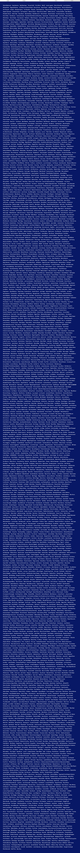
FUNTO (42, 225)
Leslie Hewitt (13, 417)
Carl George (55, 163)
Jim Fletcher (26, 63)
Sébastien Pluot (28, 53)
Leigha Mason (55, 51)
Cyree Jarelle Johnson (40, 492)
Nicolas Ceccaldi (33, 546)
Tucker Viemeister (24, 204)
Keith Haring (61, 368)
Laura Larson (28, 98)
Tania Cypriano (72, 417)
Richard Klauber (21, 200)
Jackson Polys (6, 542)
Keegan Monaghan (50, 187)
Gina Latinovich (45, 227)
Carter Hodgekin (7, 337)
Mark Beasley (25, 121)
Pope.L (57, 214)
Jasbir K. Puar (16, 129)
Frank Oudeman (59, 256)
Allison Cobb (47, 148)
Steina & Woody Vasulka (41, 480)
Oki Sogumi (20, 179)
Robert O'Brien (22, 488)
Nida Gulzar (65, 17)
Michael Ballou (31, 567)
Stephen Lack (44, 109)
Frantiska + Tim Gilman (44, 531)
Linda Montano (54, 90)
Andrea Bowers (29, 343)
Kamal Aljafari (39, 540)
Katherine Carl (24, 115)
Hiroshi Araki (35, 395)
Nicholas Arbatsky (35, 318)
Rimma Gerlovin (13, 98)
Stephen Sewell (6, 297)
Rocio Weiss (24, 467)
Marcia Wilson (54, 525)
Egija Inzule (72, 285)
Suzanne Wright (36, 322)
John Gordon (38, 42)
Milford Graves (22, 306)
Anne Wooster (65, 24)
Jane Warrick (13, 471)
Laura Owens (6, 44)
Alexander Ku (62, 509)
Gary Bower (21, 13)
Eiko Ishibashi (31, 123)
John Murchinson (34, 169)
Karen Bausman (21, 283)
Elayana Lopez (41, 252)
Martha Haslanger (55, 461)
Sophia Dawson (46, 283)
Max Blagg (58, 507)
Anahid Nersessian (64, 380)
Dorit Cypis (47, 179)
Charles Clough (6, 115)
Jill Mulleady (70, 100)
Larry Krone (13, 355)
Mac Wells (46, 451)
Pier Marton (51, 123)
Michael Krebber (16, 260)
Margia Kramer (63, 131)
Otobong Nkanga (72, 71)
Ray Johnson (6, 486)
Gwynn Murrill (15, 507)
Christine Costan (14, 117)
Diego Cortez (67, 391)
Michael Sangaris (68, 318)
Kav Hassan (34, 422)
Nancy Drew (58, 324)
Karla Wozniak (57, 134)
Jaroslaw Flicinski (58, 165)
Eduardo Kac (13, 405)
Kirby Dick (5, 146)
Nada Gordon (19, 357)
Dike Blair (14, 502)
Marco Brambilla (6, 326)
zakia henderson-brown (43, 544)
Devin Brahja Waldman (51, 318)
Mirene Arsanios (54, 100)
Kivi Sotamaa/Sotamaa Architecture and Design (13, 264)
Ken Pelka (36, 430)
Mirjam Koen (21, 349)
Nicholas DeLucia (34, 146)
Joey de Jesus (72, 24)
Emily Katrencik (14, 142)
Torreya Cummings (44, 351)
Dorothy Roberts (29, 397)
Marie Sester (22, 322)
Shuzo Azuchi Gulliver (15, 254)
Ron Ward (22, 569)
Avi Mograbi (63, 536)
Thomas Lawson (14, 322)
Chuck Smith (70, 274)
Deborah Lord (13, 231)
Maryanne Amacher (28, 330)
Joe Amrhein (50, 457)
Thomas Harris (21, 455)
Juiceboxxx (42, 221)
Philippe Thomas (6, 399)
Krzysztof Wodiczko (7, 556)
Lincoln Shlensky (14, 364)
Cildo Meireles (71, 432)
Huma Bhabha (63, 461)
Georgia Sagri (15, 517)
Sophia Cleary (69, 349)
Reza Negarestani (7, 565)
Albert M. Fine (53, 502)
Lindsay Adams (54, 527)
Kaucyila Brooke (51, 378)
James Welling (63, 173)
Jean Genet (60, 61)
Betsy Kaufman (58, 243)
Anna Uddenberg (10, 266)
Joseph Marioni (69, 409)
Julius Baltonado (72, 32)
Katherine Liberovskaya (8, 330)
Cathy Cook (70, 140)
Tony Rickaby (31, 129)
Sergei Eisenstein (49, 444)
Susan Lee (25, 295)
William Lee (30, 73)
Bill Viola (27, 163)
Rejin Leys (20, 28)
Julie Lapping (19, 310)
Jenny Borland (21, 250)
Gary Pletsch (21, 51)
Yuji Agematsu (14, 393)
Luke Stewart (13, 123)
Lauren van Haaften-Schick (9, 96)
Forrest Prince (71, 308)
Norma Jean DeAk (52, 150)
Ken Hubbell (69, 442)
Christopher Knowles (19, 301)
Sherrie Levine (35, 221)
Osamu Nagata (34, 310)
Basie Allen (50, 426)
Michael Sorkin (39, 567)
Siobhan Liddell (15, 204)
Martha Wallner (64, 486)
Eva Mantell (48, 436)
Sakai (15, 492)
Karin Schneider (57, 538)
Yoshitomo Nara (64, 511)
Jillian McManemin (30, 279)
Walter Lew (42, 343)
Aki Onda (43, 359)
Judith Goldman (62, 552)
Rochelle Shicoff (19, 536)
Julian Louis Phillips (60, 227)
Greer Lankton (6, 136)
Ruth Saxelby (63, 214)
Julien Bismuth (28, 542)
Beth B (43, 5)
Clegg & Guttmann (54, 306)
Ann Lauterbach (15, 214)
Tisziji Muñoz (6, 63)
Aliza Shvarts (22, 393)
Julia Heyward (22, 59)
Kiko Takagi (35, 424)
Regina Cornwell (46, 262)
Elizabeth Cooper (38, 264)
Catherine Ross (41, 347)
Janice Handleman (7, 567)
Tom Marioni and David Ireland (26, 7)
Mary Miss (43, 204)
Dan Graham (41, 451)
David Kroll (23, 88)
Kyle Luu (31, 82)
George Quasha (72, 22)
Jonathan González (14, 177)
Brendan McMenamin (55, 175)
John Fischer (6, 227)
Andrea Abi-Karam (15, 158)
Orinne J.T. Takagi (7, 196)
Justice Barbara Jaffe (56, 115)
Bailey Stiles (42, 63)
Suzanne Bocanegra (25, 362)
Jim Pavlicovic (36, 53)
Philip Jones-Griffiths (35, 359)
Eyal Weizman (66, 221)
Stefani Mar (19, 287)
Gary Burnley (34, 78)
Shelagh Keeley (23, 131)
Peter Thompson (65, 507)
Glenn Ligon (58, 24)
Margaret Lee (28, 457)
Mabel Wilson (55, 515)
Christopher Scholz (36, 235)
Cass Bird (61, 136)
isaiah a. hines (46, 100)
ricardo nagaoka (49, 5)
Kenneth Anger (25, 206)
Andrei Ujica (19, 411)
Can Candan (11, 332)
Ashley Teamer (52, 507)
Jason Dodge (53, 455)
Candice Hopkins (38, 556)
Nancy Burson (13, 546)
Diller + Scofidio (62, 202)
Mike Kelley (32, 484)
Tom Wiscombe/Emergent (9, 380)
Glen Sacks (37, 204)
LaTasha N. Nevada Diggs (49, 540)
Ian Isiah (60, 500)
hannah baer (12, 376)
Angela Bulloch (13, 51)
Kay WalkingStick (32, 192)
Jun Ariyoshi (42, 393)
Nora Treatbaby (56, 560)
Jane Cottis (13, 144)
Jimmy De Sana (39, 391)
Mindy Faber (6, 105)
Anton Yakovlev (16, 30)
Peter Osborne (61, 502)
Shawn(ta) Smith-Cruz (8, 451)
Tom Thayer (51, 301)
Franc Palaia (20, 223)
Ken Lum (74, 152)
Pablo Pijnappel (71, 428)
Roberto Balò (58, 171)
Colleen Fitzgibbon (35, 554)
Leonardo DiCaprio (50, 393)
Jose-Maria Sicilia (31, 262)
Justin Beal (31, 295)
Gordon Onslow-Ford (8, 467)
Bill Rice (21, 268)
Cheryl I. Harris (59, 513)
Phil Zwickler (6, 148)
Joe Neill (12, 453)
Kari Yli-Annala (55, 129)
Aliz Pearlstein (35, 92)
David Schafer (34, 90)
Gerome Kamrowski (15, 115)
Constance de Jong (60, 13)
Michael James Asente (69, 357)
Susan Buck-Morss (50, 229)
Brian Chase (52, 42)
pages (8, 0)
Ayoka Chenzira (58, 550)
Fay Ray (56, 409)
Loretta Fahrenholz (54, 75)
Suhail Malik (34, 332)
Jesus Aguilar (45, 287)
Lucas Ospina (14, 496)
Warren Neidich (21, 44)
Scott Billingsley (49, 395)
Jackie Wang (6, 268)
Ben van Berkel (65, 171)
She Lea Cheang (6, 393)
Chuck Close (53, 94)
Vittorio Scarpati (29, 565)
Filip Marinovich (36, 13)
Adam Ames (45, 463)
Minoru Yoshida (28, 202)
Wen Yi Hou (5, 94)
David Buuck (64, 142)
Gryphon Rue (36, 351)
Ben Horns (72, 494)
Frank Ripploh (64, 434)
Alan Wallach (43, 548)
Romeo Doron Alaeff (50, 417)
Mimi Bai (5, 310)
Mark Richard (65, 556)
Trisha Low (29, 388)
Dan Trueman (63, 185)
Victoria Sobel (40, 192)
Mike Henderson (6, 521)
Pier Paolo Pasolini (30, 378)
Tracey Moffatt (67, 136)
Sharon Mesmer (23, 507)
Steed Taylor (6, 219)
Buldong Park (6, 386)
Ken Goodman (68, 208)
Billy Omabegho (43, 26)
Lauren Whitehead (33, 208)
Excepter (64, 187)
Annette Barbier (20, 442)
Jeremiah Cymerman (40, 279)
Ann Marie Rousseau (7, 131)
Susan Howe (40, 312)
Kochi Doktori (72, 343)
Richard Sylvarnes (58, 347)
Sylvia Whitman (27, 413)
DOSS (27, 482)
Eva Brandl (50, 152)
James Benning (26, 28)
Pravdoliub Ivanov (47, 129)
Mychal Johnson (63, 465)
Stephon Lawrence (65, 430)
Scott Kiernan (29, 67)
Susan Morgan (60, 279)
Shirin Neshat (40, 517)
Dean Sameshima (56, 258)
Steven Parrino (68, 482)
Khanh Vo (68, 517)
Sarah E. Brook (35, 291)
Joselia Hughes (6, 432)
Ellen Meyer (68, 73)
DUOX (63, 538)
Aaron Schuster (55, 372)
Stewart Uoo (48, 558)
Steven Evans (37, 194)
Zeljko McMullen (44, 507)
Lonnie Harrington (34, 444)
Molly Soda (35, 490)
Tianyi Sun (71, 498)
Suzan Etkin (47, 90)
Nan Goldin (22, 270)
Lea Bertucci (6, 515)
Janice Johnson (37, 210)
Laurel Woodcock (51, 71)
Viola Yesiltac (21, 505)
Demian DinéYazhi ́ (42, 446)
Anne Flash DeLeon (28, 34)
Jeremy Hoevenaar (28, 299)
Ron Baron (27, 196)
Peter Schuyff (42, 171)
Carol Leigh (27, 171)
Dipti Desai (19, 326)
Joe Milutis (62, 490)
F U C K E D (5, 274)
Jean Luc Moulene (51, 476)
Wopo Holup (6, 165)
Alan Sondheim (42, 241)
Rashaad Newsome (68, 531)
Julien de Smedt (46, 30)
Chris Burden (41, 254)
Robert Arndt (42, 144)
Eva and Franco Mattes (35, 482)
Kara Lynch (40, 488)
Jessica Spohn (35, 521)
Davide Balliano (65, 272)
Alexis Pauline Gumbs (49, 459)
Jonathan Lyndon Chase (46, 384)
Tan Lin (63, 320)
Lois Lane (25, 571)
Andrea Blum (14, 428)
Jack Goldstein (12, 167)
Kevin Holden (29, 200)
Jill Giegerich (69, 277)
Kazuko (49, 548)
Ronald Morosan (41, 272)
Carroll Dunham (60, 42)
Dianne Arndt (35, 285)
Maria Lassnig (6, 231)
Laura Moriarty (21, 347)
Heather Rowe (6, 453)
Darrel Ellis (19, 519)
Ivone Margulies (30, 306)
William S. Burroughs (48, 505)
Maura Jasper (71, 403)
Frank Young (68, 192)
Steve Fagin (63, 440)
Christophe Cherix (63, 283)
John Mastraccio (54, 30)
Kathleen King (35, 542)
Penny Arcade (47, 49)
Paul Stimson (13, 15)
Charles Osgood (56, 330)
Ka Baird (12, 9)
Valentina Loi (12, 538)
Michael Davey (15, 337)
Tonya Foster (57, 53)
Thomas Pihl (16, 270)
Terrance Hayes (69, 13)
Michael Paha (14, 320)
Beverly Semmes (22, 233)
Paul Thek (46, 362)
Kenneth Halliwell (38, 283)
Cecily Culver (28, 476)
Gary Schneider (69, 469)
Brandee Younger (13, 245)
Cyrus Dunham (63, 86)
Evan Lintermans (62, 341)
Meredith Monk (11, 523)
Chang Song (38, 131)
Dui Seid (25, 165)
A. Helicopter (6, 471)
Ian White (68, 415)
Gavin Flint (28, 353)
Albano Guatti (62, 442)
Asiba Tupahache (7, 214)
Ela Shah (65, 432)
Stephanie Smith (30, 328)
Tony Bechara (73, 567)
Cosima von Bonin (25, 359)
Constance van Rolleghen (8, 75)
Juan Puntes (24, 192)
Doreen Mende (50, 53)
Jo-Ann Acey (22, 527)
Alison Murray (25, 82)
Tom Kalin (5, 397)
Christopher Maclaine (45, 316)
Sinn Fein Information (21, 446)
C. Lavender (14, 169)
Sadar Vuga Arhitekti (23, 225)
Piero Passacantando (64, 125)
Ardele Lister (25, 134)
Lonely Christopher (55, 264)
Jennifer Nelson (19, 560)
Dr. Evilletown (14, 187)
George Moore (54, 250)
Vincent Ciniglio (49, 409)
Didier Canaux (61, 254)
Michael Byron (6, 413)
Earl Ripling (58, 17)
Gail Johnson (6, 417)
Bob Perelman (45, 38)
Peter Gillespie (39, 438)
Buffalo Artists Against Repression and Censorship (21, 229)
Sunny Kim (17, 368)
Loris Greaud (70, 111)
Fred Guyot (42, 318)
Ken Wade (58, 88)
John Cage (38, 46)
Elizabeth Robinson (21, 26)
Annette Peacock (65, 241)
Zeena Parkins (11, 285)
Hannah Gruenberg (22, 73)
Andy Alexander (62, 163)
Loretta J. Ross (48, 69)
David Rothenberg (14, 268)
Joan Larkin (40, 49)
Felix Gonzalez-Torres (54, 105)
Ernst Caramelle (45, 415)
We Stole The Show (41, 167)
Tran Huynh (70, 301)
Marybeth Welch (63, 384)
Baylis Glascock (54, 262)
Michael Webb (64, 403)
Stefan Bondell (25, 473)
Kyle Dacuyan (21, 476)
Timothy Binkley (69, 121)
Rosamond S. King (42, 256)
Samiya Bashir (6, 370)
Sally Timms (73, 337)
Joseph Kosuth (54, 295)
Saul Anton (35, 513)
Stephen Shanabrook (70, 57)
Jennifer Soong (57, 426)
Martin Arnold (56, 337)
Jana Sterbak (41, 69)
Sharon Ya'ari (31, 181)
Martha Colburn (36, 84)
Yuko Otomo (67, 181)
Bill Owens (69, 131)
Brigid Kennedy (6, 496)
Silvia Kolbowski (26, 380)
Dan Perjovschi (22, 521)
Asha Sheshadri (45, 407)
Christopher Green (7, 306)
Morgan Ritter (67, 279)
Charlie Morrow (23, 140)
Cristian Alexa (6, 34)
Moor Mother (53, 192)
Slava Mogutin (50, 194)
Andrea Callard (18, 75)
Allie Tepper (46, 105)
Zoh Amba (14, 426)
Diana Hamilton (48, 20)
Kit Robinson (70, 202)
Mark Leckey (60, 355)
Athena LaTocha (56, 434)
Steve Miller (19, 144)
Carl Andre (26, 65)
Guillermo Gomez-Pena (8, 71)
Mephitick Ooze (12, 281)
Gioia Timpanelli (50, 519)
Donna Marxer (63, 44)
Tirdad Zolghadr (64, 102)
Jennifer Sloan (13, 401)
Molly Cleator (72, 316)
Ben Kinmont (52, 92)
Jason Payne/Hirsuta (7, 107)
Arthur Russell (65, 138)
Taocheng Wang (21, 531)
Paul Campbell (71, 529)
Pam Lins (24, 430)
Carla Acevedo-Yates (36, 415)
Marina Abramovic (46, 349)
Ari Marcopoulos (66, 554)
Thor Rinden (35, 200)
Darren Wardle (49, 32)
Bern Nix (47, 324)
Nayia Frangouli (6, 119)
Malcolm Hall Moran (7, 241)
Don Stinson (52, 281)
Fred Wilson (37, 548)
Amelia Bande (51, 260)
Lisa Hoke (37, 216)
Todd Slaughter (44, 260)
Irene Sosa (65, 260)
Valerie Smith (6, 279)
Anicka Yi (71, 212)
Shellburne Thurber (41, 339)
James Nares (15, 343)
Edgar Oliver (37, 314)
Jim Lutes (56, 571)
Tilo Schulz (13, 308)
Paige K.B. (34, 256)
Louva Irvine (15, 312)
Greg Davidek (29, 107)
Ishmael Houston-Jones (62, 488)
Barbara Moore (62, 262)
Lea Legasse (36, 138)
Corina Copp (52, 36)
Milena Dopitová (14, 59)
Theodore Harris (63, 310)
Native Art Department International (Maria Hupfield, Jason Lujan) (53, 388)
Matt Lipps (73, 521)
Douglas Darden (49, 347)
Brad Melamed (18, 473)
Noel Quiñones (20, 351)
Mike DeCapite (6, 353)
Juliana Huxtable (64, 210)
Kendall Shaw (14, 163)
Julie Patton (68, 144)
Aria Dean (68, 536)
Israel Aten (42, 229)
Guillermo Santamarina (31, 297)
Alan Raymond (30, 432)
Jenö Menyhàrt (56, 44)
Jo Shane (67, 542)
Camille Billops (50, 196)
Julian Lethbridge (71, 185)
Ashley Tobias (65, 378)
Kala (33, 177)
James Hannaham (45, 366)
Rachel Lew (18, 160)
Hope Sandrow (15, 5)
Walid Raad (55, 69)
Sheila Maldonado (7, 5)
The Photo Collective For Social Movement (51, 494)
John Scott (27, 301)
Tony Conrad (12, 165)
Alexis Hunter (22, 343)
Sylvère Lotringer (21, 513)
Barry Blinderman (48, 44)
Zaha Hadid (65, 498)
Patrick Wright (70, 341)
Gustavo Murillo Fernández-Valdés (33, 552)
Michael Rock (6, 7)
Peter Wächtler (68, 11)
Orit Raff (5, 372)
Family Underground (23, 480)
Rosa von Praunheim (25, 61)
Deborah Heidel (6, 349)
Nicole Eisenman (67, 9)
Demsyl (48, 461)
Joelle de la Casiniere (47, 57)
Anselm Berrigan (7, 428)
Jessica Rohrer (39, 121)
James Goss (64, 20)
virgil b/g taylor (58, 123)
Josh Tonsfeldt (43, 529)
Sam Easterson (6, 293)
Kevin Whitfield (6, 102)
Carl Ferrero (55, 136)
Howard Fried (10, 436)
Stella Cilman (45, 46)
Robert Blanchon (34, 171)
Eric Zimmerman (47, 245)
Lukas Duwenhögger (64, 285)
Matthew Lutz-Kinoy (7, 252)
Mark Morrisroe (48, 546)
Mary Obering (6, 208)
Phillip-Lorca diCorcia (31, 339)
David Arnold (24, 30)
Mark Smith (30, 165)
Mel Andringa (40, 65)
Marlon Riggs (36, 478)
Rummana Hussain (67, 287)
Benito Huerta (14, 432)
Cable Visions (68, 571)
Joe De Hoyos (59, 498)
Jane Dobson (57, 496)
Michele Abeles (69, 523)
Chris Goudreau (13, 179)
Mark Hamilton (57, 370)
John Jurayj (20, 167)
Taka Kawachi (19, 523)
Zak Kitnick (49, 500)
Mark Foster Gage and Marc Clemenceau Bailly (58, 480)
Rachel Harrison (29, 370)
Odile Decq (25, 181)
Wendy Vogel (44, 119)
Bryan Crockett (28, 424)
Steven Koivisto (6, 351)
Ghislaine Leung (30, 119)
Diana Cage (37, 239)
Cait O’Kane (28, 337)
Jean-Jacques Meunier (68, 413)
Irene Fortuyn (46, 368)
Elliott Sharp (14, 198)
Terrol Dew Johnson (69, 223)
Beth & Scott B (37, 281)
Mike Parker (5, 98)
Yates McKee (50, 86)
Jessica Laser (53, 34)
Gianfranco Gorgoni (53, 552)
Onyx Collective (6, 49)
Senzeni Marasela (15, 297)
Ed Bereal (17, 24)
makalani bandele (13, 347)
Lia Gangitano (56, 237)
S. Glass (52, 82)
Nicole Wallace (14, 478)
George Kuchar (29, 227)
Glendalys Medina (46, 223)
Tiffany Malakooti (60, 335)
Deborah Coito (30, 154)
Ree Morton (21, 169)
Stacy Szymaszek (32, 523)
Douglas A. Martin (60, 540)
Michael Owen (20, 90)
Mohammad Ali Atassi (31, 187)
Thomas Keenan (40, 324)
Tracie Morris (68, 548)
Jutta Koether (13, 200)
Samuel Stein (70, 206)
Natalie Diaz (61, 525)
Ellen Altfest (61, 49)
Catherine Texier (68, 368)
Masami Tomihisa (38, 57)
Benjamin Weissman (71, 163)
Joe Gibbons (57, 403)
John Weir (41, 179)
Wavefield (58, 320)
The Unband (5, 301)
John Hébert (72, 380)
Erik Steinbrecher (51, 513)
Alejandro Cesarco (17, 134)
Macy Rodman (6, 51)
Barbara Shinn (16, 440)
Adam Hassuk (70, 158)
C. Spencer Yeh (67, 61)
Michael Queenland (7, 216)
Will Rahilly (33, 374)
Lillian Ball (49, 341)
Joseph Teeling (20, 92)
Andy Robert (61, 376)
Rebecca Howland (61, 424)
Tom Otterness (34, 96)
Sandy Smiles (50, 467)
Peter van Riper (6, 409)
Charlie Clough (14, 415)
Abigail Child (35, 144)
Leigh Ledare (62, 523)
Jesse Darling (42, 169)
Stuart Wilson (67, 200)
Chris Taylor (64, 71)
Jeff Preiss (13, 469)
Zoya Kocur (42, 146)
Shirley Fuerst (32, 391)
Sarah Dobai (66, 473)
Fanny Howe (14, 498)
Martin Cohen (67, 513)
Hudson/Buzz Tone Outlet (9, 235)
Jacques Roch (41, 183)
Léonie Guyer (44, 328)
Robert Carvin (13, 461)
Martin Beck (53, 451)
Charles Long (68, 270)
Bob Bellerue (14, 109)
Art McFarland (22, 119)
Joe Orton (30, 399)
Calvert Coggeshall (14, 444)
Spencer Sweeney (26, 71)
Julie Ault (44, 73)
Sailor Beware (40, 434)
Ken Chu (45, 301)
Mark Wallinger (6, 519)
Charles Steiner (65, 231)
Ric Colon (73, 107)
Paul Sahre (13, 326)
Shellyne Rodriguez (28, 223)
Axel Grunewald (48, 225)
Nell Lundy (62, 204)
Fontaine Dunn (14, 293)
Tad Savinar (36, 303)
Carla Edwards (39, 502)
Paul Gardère (56, 343)
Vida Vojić (22, 214)
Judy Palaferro (61, 314)
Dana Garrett (29, 150)
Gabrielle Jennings (7, 459)
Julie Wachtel (24, 129)
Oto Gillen (37, 316)
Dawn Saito (40, 206)
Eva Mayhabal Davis (60, 92)
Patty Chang (20, 291)
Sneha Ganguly (26, 357)
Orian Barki (5, 505)
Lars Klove (61, 453)
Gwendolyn (40, 78)
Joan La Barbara (65, 397)
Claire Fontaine (66, 165)
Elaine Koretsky (50, 59)
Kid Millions (13, 442)
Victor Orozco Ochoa (25, 258)
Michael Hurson (28, 428)
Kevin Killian (6, 15)
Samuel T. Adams (27, 144)
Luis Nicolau (55, 382)
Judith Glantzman (61, 266)
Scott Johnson (14, 527)
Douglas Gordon (14, 73)
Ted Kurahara (66, 196)
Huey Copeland (34, 173)
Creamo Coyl (47, 517)
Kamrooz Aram (39, 274)
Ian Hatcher (68, 129)
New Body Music (49, 469)
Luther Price (21, 428)
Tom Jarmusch (46, 82)
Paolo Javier (21, 156)
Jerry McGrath (54, 517)
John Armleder (57, 353)
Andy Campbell (43, 152)
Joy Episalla (68, 320)
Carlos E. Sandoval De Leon (48, 181)
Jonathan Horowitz (64, 558)
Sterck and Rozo (13, 42)
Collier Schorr (49, 113)
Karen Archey (6, 121)
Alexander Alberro (49, 102)
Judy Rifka (70, 467)
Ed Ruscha (55, 57)
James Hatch (21, 245)
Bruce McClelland (51, 320)
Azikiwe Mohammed (52, 328)
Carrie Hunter (21, 53)
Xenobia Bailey (21, 370)
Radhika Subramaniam (48, 511)
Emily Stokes (61, 482)
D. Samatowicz (69, 471)
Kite (73, 42)
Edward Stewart (32, 272)
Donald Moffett (51, 357)
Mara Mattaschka (63, 32)
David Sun (54, 548)
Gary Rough (13, 534)
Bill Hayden (72, 272)
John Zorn (28, 521)
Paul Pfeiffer (61, 179)
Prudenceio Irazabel (53, 15)
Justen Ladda (62, 69)
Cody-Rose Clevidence (68, 119)
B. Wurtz (42, 521)
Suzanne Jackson (58, 312)
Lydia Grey (72, 500)
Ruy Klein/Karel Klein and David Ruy (33, 15)
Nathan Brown (51, 40)
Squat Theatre (44, 7)
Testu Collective (41, 558)
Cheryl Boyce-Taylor (45, 293)
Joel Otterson (29, 117)
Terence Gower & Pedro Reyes (66, 339)
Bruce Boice (43, 202)
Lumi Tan (49, 258)
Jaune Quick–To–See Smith (50, 78)
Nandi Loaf (44, 189)
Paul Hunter (68, 436)
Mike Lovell (34, 515)
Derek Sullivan (70, 461)
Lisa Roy (66, 328)
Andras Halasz (6, 142)
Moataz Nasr (24, 438)
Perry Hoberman (14, 152)
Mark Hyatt (43, 378)
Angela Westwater (71, 515)
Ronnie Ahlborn (32, 571)
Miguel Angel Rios (36, 335)
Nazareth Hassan (56, 156)
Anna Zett (19, 529)
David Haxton (59, 229)
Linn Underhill (51, 413)
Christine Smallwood (54, 125)
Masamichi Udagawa (66, 252)
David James (43, 194)
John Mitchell (56, 131)
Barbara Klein (45, 160)
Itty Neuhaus (13, 409)
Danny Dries (11, 20)
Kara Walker (21, 40)
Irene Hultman (27, 179)
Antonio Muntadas (7, 502)
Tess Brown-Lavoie (44, 92)
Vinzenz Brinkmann (53, 268)
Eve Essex (60, 250)
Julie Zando (58, 71)
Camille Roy (63, 291)
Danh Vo (25, 523)
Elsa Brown (20, 496)
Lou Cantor (5, 347)
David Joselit (23, 285)
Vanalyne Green (12, 550)
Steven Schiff (32, 121)
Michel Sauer (6, 17)
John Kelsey (56, 440)
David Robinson (19, 376)
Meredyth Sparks (19, 9)
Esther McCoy (12, 563)
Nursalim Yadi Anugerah (36, 94)
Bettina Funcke (63, 51)
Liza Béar (28, 554)
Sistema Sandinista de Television (65, 295)
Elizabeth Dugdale (46, 115)
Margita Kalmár (47, 536)
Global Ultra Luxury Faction (15, 540)
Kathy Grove (46, 488)
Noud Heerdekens (14, 500)
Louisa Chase (13, 171)
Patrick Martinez (16, 61)
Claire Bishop (59, 476)
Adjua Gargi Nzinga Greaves (35, 160)
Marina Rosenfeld (58, 5)
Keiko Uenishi (13, 386)
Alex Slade (66, 567)
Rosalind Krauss (37, 223)
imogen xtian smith (28, 511)
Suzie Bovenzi (29, 293)
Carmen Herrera (50, 171)
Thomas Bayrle (22, 219)
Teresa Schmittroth (44, 177)
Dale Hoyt (57, 210)
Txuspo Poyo (49, 343)
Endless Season (65, 494)
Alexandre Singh (63, 177)
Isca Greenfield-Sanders (25, 422)
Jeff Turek (13, 465)
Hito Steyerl (70, 216)
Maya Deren (60, 235)
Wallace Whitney (40, 453)
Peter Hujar (54, 55)
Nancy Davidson (39, 148)
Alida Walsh (70, 51)
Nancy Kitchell (49, 490)
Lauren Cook (60, 463)
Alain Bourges (11, 558)
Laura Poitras (42, 490)
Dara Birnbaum (6, 152)
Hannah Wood (29, 270)
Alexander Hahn (34, 248)
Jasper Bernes (27, 177)
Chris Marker (40, 374)
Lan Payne (48, 127)
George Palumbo (36, 75)
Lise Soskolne (39, 163)
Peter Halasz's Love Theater (16, 105)
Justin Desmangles (50, 303)
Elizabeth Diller (62, 569)
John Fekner (62, 409)
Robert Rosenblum (52, 138)
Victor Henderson (70, 227)
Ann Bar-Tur (36, 364)
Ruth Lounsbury (49, 370)
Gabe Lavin (62, 372)
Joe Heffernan (29, 283)
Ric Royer (69, 262)
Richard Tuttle (60, 200)
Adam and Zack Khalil (8, 175)
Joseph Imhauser (38, 185)
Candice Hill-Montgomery (53, 542)
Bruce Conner (37, 7)
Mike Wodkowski (32, 517)
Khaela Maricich (38, 306)
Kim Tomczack (36, 341)
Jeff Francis (5, 202)
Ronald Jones (22, 482)
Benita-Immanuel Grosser (33, 26)
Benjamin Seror (41, 461)
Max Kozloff (43, 67)
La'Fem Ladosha (29, 548)
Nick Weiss (61, 407)
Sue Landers (63, 206)
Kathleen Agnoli (50, 478)
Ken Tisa (14, 243)
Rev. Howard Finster (12, 113)
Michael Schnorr (57, 252)
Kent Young (42, 364)
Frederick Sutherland (51, 279)
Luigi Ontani (35, 531)
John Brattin (35, 569)
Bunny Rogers (40, 571)
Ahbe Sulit (53, 293)
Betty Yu (26, 405)
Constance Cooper (71, 362)
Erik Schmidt (39, 30)
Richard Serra (27, 46)
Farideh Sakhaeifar (27, 326)
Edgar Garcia (61, 208)
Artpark (17, 285)
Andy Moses (30, 194)
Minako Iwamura (22, 432)
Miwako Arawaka (47, 136)
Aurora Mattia (6, 364)
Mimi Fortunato (51, 117)
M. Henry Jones (6, 378)
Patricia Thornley (27, 515)
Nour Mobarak (40, 111)
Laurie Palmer (17, 359)
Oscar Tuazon (6, 355)
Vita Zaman (18, 121)
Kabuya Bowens (15, 569)
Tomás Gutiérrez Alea (55, 239)
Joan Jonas (42, 158)
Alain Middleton (6, 295)
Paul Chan (12, 57)
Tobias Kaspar (16, 422)
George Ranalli (14, 156)
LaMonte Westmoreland (15, 192)
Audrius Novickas (64, 457)
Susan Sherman (22, 36)
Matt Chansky (65, 194)
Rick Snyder (25, 463)
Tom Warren (14, 32)
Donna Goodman (38, 129)
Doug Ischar (50, 386)
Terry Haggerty (6, 442)
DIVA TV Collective (7, 440)
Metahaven (12, 272)
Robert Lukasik (39, 536)
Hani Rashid (57, 158)
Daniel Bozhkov (13, 291)
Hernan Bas (27, 96)
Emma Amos (36, 219)
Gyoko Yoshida (47, 285)
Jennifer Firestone (29, 527)
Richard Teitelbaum (55, 449)
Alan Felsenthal (33, 451)
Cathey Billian (6, 67)
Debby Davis (63, 111)
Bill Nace (30, 507)
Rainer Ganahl (6, 303)
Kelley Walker (20, 401)
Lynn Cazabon (65, 316)
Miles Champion (34, 17)
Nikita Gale (55, 32)
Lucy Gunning (52, 345)
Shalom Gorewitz (16, 258)
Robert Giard (72, 260)
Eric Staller (27, 169)
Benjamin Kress (49, 140)
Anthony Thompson (37, 511)
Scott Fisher (14, 490)
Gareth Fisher (60, 563)
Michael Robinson (65, 411)
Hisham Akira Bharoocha (47, 484)
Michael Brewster (30, 42)
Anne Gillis (12, 438)
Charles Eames (58, 399)
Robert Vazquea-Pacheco (8, 24)
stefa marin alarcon (21, 212)
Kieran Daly (68, 92)
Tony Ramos (33, 111)
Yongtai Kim (22, 337)
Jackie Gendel (20, 511)
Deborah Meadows (7, 150)
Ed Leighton (46, 556)
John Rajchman (41, 214)
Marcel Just (58, 397)
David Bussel (20, 465)
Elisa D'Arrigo (55, 245)
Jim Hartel (67, 67)
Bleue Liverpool (32, 434)
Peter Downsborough (28, 210)
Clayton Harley (30, 212)
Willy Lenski (19, 181)
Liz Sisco (33, 301)
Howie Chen (54, 314)
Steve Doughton (66, 123)
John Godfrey (50, 169)
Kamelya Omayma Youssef (9, 403)
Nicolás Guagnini (13, 505)
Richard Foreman (32, 289)
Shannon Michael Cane (67, 7)
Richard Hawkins (66, 484)
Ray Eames (38, 88)
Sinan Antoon (6, 171)
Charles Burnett (37, 107)
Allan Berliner (22, 117)
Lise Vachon (39, 563)
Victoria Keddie (39, 509)
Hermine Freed (49, 496)
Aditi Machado (70, 449)
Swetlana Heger (66, 550)
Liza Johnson (6, 420)
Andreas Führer (6, 125)
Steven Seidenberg (14, 303)
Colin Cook (44, 154)
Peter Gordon (21, 397)
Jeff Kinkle (31, 260)
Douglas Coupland (31, 55)
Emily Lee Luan (35, 231)
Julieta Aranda (46, 250)
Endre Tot (31, 204)
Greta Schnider (66, 150)
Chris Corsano (6, 357)
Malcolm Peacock (30, 44)
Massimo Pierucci (28, 320)
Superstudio (45, 15)
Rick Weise (55, 341)
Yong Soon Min (62, 90)
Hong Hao (61, 80)
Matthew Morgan (41, 409)
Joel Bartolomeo (6, 32)
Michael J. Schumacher (59, 386)
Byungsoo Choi (26, 310)
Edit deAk (17, 453)
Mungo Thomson (7, 243)
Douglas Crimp (59, 107)
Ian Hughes (11, 202)
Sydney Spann (6, 22)
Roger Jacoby (36, 560)
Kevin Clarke (69, 382)
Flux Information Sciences (47, 22)
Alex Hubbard (21, 293)
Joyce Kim (41, 444)
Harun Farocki (55, 558)
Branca (44, 467)
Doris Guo (14, 239)
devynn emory (63, 237)
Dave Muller (15, 69)
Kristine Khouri (27, 291)
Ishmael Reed (36, 529)
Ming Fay (33, 9)
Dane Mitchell (69, 204)
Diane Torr (12, 121)
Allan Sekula (20, 34)
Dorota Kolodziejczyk (51, 359)
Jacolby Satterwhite (26, 243)
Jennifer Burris (22, 312)
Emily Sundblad (54, 428)
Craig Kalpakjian (59, 181)
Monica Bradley (6, 527)
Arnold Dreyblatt (6, 140)
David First (58, 446)
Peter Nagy (20, 221)
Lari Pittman (36, 397)
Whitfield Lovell (54, 453)
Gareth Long (47, 80)
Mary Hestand (61, 415)
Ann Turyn (67, 453)
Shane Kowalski (14, 86)
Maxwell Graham (43, 138)
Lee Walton (38, 407)
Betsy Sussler (35, 457)
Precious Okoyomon (59, 519)
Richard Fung (37, 268)
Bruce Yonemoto (54, 471)
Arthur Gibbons (65, 492)
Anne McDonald (21, 502)
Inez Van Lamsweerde (19, 237)
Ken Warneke (58, 231)
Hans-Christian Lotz (23, 544)
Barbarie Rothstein (22, 556)
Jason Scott (62, 469)
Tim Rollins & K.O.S (16, 206)
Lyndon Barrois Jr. (42, 150)
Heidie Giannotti (6, 314)
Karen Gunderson (50, 208)
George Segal (34, 376)
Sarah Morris (6, 548)
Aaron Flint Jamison (45, 239)
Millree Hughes (62, 382)
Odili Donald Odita (58, 221)
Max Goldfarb (16, 328)
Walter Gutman (67, 107)
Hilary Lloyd (5, 210)
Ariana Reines (42, 17)
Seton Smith (67, 563)
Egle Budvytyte (51, 88)
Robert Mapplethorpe (44, 455)
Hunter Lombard (28, 351)
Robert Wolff (6, 546)
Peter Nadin (20, 384)
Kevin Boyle (5, 277)
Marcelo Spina (58, 556)
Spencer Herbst (49, 134)
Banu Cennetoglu (7, 169)
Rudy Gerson (67, 299)
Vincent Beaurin (26, 111)
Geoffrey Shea (24, 567)
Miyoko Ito (5, 20)
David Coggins (6, 478)
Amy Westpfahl (56, 411)
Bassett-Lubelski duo (32, 446)
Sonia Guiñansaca (67, 293)
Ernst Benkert (30, 125)
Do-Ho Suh (61, 225)
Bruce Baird (54, 332)
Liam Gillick (59, 351)
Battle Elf (39, 287)
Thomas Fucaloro (32, 324)
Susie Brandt (21, 32)
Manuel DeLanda (23, 364)
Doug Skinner (20, 299)
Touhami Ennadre (20, 15)
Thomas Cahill (31, 5)
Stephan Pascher (22, 125)
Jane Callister (27, 376)
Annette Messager (62, 183)
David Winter (57, 529)
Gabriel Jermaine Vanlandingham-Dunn (54, 299)
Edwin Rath (33, 403)
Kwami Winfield (46, 297)
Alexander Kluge (37, 227)
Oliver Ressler (54, 61)
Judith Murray (11, 160)
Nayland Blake (13, 26)
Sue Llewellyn (46, 563)
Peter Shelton (68, 525)
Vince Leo (28, 241)
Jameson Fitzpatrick (67, 534)
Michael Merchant (7, 239)
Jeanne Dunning (68, 179)
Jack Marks (5, 476)
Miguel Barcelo (28, 142)
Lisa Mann (33, 536)
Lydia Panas (57, 59)
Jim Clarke (45, 123)
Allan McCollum (50, 158)
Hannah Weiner (44, 268)
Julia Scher (63, 395)
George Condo (36, 293)
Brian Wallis (19, 274)
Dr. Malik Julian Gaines (8, 359)
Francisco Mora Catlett (43, 376)
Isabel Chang (30, 22)
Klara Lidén (43, 420)
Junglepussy (29, 531)
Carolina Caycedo (41, 440)
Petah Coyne (69, 395)
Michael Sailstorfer (45, 525)
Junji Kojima (73, 138)
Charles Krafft (36, 270)
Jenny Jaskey (70, 245)
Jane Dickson (59, 287)
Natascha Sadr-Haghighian (40, 399)
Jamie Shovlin (64, 140)
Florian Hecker (48, 411)
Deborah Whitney (22, 100)
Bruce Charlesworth (7, 270)
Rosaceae (55, 500)
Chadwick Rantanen (38, 471)
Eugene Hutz (46, 509)
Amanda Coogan (58, 109)
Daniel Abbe (71, 30)
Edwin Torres (39, 463)
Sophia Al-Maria (34, 196)
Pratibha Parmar (35, 413)
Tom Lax (11, 301)
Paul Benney (28, 393)
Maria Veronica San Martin (31, 156)
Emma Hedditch (64, 59)
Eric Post (5, 558)
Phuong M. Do (56, 144)
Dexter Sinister (13, 486)
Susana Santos (31, 368)
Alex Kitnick (50, 529)
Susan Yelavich (68, 519)
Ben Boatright (43, 59)
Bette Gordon (24, 407)
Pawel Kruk (30, 158)
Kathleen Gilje (39, 100)
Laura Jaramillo (34, 241)
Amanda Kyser (36, 507)
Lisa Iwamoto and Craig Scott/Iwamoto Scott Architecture (16, 38)
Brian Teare (63, 146)
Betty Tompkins (65, 63)
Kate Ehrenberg (31, 30)
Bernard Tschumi (56, 206)
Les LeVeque (26, 465)
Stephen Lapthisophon (62, 289)
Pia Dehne (24, 324)
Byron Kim (20, 248)
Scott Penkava (31, 316)
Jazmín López (33, 38)
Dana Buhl (5, 463)
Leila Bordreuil (27, 401)
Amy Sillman (73, 231)
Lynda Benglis (26, 80)
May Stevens (17, 194)
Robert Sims (59, 150)
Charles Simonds (13, 100)
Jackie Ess (47, 569)
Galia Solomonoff (24, 260)
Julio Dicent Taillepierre (34, 225)
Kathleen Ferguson (42, 534)
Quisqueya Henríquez (28, 268)
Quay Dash (40, 380)
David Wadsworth (7, 61)
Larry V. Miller (31, 131)
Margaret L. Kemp (7, 173)
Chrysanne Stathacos (23, 391)
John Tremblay (21, 548)
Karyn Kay (36, 165)
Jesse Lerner (34, 61)
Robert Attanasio (18, 189)
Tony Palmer (53, 488)
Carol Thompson (38, 136)
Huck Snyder (41, 266)
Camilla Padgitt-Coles (47, 98)
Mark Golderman (37, 500)
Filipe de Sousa (13, 370)
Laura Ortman (68, 444)
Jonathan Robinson (59, 322)
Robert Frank (65, 134)
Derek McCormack (7, 422)
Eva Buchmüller (14, 127)
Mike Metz (20, 295)
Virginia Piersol (6, 40)
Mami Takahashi (41, 28)
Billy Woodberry (67, 80)
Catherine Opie (6, 308)
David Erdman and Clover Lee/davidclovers (20, 374)
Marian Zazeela (13, 221)
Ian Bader (41, 96)
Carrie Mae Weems (50, 214)
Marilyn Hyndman (16, 362)
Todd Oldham (13, 256)
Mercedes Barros (7, 569)
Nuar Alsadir (20, 484)
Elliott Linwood (6, 53)
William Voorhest (67, 355)
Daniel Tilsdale (21, 525)
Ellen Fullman (69, 148)
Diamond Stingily (7, 449)
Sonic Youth (29, 500)
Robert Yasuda (67, 55)
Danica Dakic (65, 417)
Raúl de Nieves (45, 125)
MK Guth (74, 444)
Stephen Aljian (57, 169)
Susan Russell (49, 248)
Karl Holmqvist (21, 187)
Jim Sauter (69, 291)
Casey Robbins (57, 272)
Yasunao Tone (43, 457)
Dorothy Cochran (7, 343)
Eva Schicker (28, 183)
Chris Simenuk (6, 415)
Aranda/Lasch (64, 169)
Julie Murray (37, 109)
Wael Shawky (17, 88)
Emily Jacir (56, 86)
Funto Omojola (42, 496)
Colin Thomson (72, 210)
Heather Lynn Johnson (8, 492)
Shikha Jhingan (14, 140)
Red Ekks (5, 113)
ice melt (70, 177)
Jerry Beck (5, 529)
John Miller (61, 57)
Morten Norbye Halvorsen (17, 46)
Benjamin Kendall (63, 30)
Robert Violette (62, 517)
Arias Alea (67, 376)
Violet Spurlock (22, 500)
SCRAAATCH (65, 324)
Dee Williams (59, 293)
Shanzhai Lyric (49, 353)
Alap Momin (5, 92)
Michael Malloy (6, 320)
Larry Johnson (20, 148)
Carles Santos (72, 17)
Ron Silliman (37, 366)
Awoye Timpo (56, 291)
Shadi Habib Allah (27, 235)
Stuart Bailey (71, 44)
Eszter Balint (64, 330)
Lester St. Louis (6, 341)
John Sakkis (22, 241)
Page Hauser (6, 291)
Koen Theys (35, 266)
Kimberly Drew (19, 403)
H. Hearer (47, 254)
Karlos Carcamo (50, 364)
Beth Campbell (15, 509)
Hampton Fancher (48, 212)
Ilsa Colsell (59, 34)
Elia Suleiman (32, 20)
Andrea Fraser (34, 102)
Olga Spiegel (68, 386)
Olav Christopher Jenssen (9, 154)
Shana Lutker (6, 283)
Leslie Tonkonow (33, 69)
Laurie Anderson (67, 5)
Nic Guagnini (55, 339)
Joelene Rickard (19, 558)
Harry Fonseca (13, 335)
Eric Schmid (13, 446)
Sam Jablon (60, 391)
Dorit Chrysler (14, 125)
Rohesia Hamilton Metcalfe (69, 229)
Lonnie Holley (14, 521)
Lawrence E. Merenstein (61, 84)
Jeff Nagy (50, 7)
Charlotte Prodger (7, 531)
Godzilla (5, 189)
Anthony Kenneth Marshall (61, 308)
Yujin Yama (12, 181)
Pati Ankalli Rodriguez (68, 154)
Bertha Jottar (59, 36)
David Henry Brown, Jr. (8, 237)
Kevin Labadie (13, 515)
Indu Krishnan (6, 123)
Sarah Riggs (21, 142)
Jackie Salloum (66, 476)
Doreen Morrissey (14, 219)
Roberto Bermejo (40, 20)
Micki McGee (28, 51)
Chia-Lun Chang (70, 374)
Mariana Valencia (38, 527)
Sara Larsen (59, 451)
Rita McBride (71, 237)
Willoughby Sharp (40, 469)
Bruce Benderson (38, 34)
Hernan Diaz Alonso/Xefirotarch (51, 65)
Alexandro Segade (33, 544)
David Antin (20, 372)
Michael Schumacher (40, 134)
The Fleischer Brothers (70, 65)
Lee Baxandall (34, 237)
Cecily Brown (71, 370)
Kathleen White (36, 142)
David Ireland (41, 156)
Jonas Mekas (45, 233)
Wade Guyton (24, 158)
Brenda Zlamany (30, 492)
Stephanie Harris (68, 225)
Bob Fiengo (5, 245)
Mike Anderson (28, 490)
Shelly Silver (22, 509)
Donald (70, 142)
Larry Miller (42, 370)
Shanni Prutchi (6, 65)
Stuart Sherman (33, 461)
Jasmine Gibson (69, 75)
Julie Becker (6, 177)
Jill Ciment (13, 357)
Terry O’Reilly (6, 388)
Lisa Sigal (47, 355)
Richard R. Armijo (35, 175)
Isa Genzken (73, 297)
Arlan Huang (55, 127)
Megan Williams (6, 198)
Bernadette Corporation (8, 194)
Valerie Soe (5, 536)
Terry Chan (68, 509)
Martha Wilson (36, 202)
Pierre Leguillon (57, 152)
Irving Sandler (33, 65)
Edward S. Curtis (36, 337)
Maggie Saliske (49, 63)
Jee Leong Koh (61, 436)
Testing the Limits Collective (60, 113)
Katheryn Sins (28, 245)
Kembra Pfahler (55, 274)
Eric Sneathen (46, 502)
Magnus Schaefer (64, 343)
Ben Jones (44, 210)
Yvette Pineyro (6, 59)
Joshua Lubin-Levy (22, 216)
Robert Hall (41, 90)
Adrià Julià (52, 324)
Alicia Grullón (54, 422)
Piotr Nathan (60, 318)
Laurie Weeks (67, 455)
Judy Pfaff (29, 138)
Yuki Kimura (57, 395)
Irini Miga (42, 428)
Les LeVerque (42, 248)
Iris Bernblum (6, 73)
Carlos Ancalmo (53, 415)
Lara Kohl (5, 160)
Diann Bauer (13, 494)
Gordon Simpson (63, 306)
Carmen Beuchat (14, 67)
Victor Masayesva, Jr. (8, 185)
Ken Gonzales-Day (7, 204)
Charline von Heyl (49, 430)
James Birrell (46, 438)
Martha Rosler (15, 150)
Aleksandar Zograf (60, 438)
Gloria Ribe (41, 80)
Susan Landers (27, 558)
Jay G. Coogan (26, 248)
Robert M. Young (64, 560)
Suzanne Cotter (54, 179)
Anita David (15, 241)
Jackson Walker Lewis (22, 409)
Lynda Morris (46, 306)
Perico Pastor (20, 281)
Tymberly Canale (68, 117)
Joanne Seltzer (51, 534)
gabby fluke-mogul (51, 200)
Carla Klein (20, 335)
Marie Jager (5, 212)
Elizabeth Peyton (40, 308)
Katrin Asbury (21, 498)
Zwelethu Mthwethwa (39, 330)
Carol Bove (61, 366)
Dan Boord (47, 428)
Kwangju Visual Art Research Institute (62, 420)
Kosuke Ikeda (13, 542)
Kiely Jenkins (18, 324)
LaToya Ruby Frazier (20, 279)
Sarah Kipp (42, 303)
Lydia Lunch (43, 337)
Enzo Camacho (6, 513)
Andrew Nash (21, 277)
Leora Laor (5, 332)
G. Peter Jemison (48, 237)
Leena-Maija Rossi (63, 127)
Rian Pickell (65, 326)
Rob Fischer (5, 281)
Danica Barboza (55, 536)
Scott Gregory (64, 401)
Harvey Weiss (11, 368)
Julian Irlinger (64, 467)
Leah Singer (65, 478)
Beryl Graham (71, 283)
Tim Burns (32, 163)
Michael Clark (72, 289)
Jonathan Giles (16, 252)
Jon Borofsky (36, 428)
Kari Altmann (42, 173)
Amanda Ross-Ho (27, 266)
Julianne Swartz (58, 478)
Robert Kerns (29, 341)
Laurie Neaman (41, 310)
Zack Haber (29, 513)
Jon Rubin (37, 177)
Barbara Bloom (20, 417)
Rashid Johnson (13, 548)
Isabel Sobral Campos (8, 88)
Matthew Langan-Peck (22, 471)
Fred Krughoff (58, 194)
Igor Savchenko (20, 386)
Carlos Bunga (55, 285)
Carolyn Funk (32, 480)
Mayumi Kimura (16, 382)
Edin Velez (71, 560)
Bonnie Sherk (55, 442)
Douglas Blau (54, 349)
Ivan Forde (45, 40)
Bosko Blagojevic (65, 426)
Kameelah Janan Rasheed (68, 345)
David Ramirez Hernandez (52, 28)
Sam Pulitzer (19, 355)
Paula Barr (47, 277)
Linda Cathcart (21, 341)
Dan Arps (52, 556)
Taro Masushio (24, 254)
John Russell (32, 134)
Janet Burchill (6, 272)
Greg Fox (70, 306)
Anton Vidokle (38, 349)
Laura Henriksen (6, 82)
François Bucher (26, 287)
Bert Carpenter (35, 113)
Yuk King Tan (44, 565)
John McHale (29, 59)
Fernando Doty (23, 303)
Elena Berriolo (59, 260)
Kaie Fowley (14, 449)
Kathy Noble (14, 295)
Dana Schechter (40, 411)
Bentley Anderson (51, 67)
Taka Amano (11, 289)
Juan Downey (33, 411)
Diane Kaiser (44, 322)
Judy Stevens (30, 314)
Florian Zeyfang (36, 326)
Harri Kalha (63, 158)
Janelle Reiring (37, 432)
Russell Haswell (48, 434)
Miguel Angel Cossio (31, 440)
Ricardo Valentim (28, 560)
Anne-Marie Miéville (7, 69)
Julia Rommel (6, 225)
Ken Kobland (66, 500)
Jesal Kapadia (57, 241)
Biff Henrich (28, 237)
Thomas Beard (13, 136)
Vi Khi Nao (41, 237)
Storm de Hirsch (18, 266)
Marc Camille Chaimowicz (28, 185)
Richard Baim (41, 61)
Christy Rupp (37, 565)
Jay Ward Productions (22, 123)
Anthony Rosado (57, 63)
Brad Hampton (51, 154)
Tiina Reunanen (43, 231)
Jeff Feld (33, 46)
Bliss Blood (73, 391)
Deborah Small (56, 486)
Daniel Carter (6, 444)
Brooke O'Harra (6, 318)
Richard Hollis (57, 484)
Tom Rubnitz (68, 314)
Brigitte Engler (13, 63)
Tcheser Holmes (50, 256)
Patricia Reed (42, 424)
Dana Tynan (12, 279)
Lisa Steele (26, 484)
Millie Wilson (34, 214)
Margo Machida (28, 455)
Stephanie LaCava (7, 260)
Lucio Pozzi (37, 328)
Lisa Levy (15, 556)
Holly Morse (43, 560)
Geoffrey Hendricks (23, 86)
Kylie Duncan (6, 179)
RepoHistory (34, 417)
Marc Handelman (60, 67)
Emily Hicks (19, 571)
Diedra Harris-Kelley (23, 208)
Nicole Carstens (62, 277)
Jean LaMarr (54, 223)
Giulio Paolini (68, 502)
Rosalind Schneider (7, 30)
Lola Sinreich (6, 482)
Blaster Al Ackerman (36, 189)
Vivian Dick (63, 98)
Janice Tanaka (38, 426)
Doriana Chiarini (21, 550)
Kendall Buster (38, 467)
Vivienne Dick (66, 303)
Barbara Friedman (58, 248)
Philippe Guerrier (7, 299)
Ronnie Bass (6, 100)
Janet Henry (6, 229)
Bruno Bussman (38, 382)
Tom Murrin (44, 88)
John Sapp (42, 291)
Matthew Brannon (7, 509)
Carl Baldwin (14, 349)
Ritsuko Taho (19, 380)
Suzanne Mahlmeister (59, 73)
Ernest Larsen (58, 46)
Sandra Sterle (49, 146)
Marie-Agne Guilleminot (8, 407)
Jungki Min (30, 57)
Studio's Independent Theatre (47, 326)
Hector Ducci (43, 478)
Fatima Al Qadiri (32, 115)
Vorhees (53, 297)
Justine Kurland (71, 434)
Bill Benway (33, 287)
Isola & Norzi (6, 192)
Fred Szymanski (14, 262)
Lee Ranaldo (33, 308)
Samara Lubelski (29, 264)
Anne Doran (67, 521)
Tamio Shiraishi (6, 144)
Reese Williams (51, 189)
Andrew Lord (6, 424)
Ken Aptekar (27, 146)
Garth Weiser (67, 297)
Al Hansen (15, 216)
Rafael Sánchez (12, 212)
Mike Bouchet (6, 221)
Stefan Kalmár (12, 92)
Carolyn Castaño (61, 192)
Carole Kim (12, 424)
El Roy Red (22, 297)
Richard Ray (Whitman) (31, 459)
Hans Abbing (29, 84)
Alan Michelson (63, 216)
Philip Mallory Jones (7, 129)
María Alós (30, 471)
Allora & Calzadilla (7, 507)
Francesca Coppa (14, 225)
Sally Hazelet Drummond (8, 324)
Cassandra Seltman (7, 328)
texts (40, 0)
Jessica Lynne (37, 22)
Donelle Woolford (21, 494)
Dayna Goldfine (43, 542)
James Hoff (26, 384)
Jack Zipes (57, 401)
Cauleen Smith (12, 484)
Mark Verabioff (40, 355)
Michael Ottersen (50, 397)
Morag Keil (46, 192)
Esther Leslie (19, 308)
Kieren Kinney (70, 28)
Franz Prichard (67, 42)
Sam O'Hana (46, 380)
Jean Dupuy (5, 376)
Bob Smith (68, 546)
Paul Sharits (52, 335)
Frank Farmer (14, 341)
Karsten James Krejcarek (31, 347)
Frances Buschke (34, 80)
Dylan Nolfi (5, 384)
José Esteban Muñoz (24, 444)
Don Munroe (6, 461)
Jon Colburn (12, 210)
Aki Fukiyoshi (6, 9)
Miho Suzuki (6, 223)
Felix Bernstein (61, 270)
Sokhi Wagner (17, 467)
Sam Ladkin (11, 473)
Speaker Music (23, 22)
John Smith (47, 61)
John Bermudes (69, 264)
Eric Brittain (55, 523)
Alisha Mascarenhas (48, 312)
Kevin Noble (16, 131)
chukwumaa (48, 515)
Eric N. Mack (43, 53)
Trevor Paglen (6, 200)
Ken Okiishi (34, 538)
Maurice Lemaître (29, 109)
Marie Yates (14, 13)
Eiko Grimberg (37, 494)
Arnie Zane (12, 411)
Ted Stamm (27, 17)
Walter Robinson (22, 113)
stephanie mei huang (29, 426)
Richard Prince (25, 20)
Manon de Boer (46, 527)
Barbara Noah (57, 430)
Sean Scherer (51, 401)
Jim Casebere (54, 254)
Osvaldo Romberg (38, 82)
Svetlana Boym (22, 67)
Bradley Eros (50, 420)
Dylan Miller (73, 78)
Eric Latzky (48, 554)
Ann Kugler (5, 540)
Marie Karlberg (28, 13)
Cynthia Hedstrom (20, 78)
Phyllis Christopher (22, 388)
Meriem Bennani (12, 384)
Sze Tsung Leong (25, 49)
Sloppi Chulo (71, 134)
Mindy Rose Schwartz (21, 154)
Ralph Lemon (51, 231)
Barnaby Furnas (6, 457)
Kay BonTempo (21, 353)
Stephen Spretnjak (7, 11)
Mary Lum (23, 194)
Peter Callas (49, 131)
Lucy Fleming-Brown (45, 482)
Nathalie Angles (49, 272)
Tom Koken (26, 486)
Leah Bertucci (42, 127)
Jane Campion (65, 353)
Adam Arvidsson (68, 250)
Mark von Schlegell (37, 40)
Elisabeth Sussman (7, 382)
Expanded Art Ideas (22, 138)
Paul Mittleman (21, 163)
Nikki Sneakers (27, 92)
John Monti (59, 473)
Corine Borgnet (6, 498)
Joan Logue (49, 310)
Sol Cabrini (19, 63)
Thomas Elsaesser (27, 395)
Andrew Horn (44, 401)
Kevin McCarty (34, 357)
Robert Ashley (27, 90)
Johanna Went (49, 440)
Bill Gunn (54, 473)
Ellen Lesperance (53, 376)
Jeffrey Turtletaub (27, 231)
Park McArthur (59, 357)
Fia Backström (45, 42)
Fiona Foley (49, 560)
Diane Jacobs (6, 117)
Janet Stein (31, 382)
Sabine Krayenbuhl (12, 397)
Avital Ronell (58, 378)
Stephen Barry (43, 258)
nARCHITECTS (56, 212)
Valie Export (54, 167)
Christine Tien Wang (66, 152)
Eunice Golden (61, 121)
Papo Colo (71, 102)
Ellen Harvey (73, 221)
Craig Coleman (6, 55)
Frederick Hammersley (39, 299)
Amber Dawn (48, 51)
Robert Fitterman (65, 115)
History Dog (52, 107)
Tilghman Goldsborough (50, 9)
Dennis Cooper (32, 355)
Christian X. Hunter (45, 216)
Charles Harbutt (16, 11)
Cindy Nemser (65, 405)
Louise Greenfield (48, 538)
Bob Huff (18, 469)
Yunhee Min (50, 565)
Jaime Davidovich (27, 75)
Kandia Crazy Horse (48, 571)
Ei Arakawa (5, 538)
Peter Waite (72, 59)
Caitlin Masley (14, 457)
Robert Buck (56, 490)
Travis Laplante (37, 550)
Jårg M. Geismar (24, 382)
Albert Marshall (55, 567)
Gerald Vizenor (14, 399)
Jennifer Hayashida (55, 111)
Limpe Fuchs (20, 345)
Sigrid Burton (6, 42)
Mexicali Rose (66, 34)
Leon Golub (71, 511)
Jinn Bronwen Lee (23, 517)
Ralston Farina (13, 552)
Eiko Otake (46, 374)
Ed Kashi (35, 150)
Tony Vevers (27, 345)
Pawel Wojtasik (17, 71)
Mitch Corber (46, 94)
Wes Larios (34, 353)
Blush (46, 521)
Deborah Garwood (54, 380)
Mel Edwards (42, 208)
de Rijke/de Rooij (41, 140)
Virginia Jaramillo (22, 492)
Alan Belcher (10, 189)
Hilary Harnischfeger (59, 505)
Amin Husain (68, 544)
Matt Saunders (6, 138)
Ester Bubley (57, 140)
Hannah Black (26, 411)
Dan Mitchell (60, 359)
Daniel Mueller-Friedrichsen (52, 173)
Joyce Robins (52, 84)
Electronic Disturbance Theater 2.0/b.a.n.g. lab (48, 465)
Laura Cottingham (47, 163)
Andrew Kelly (45, 552)
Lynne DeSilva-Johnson (70, 407)
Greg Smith (48, 339)
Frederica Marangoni (67, 96)
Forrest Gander (31, 438)
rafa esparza (32, 540)
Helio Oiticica (10, 80)
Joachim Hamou (17, 185)
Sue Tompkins (28, 569)
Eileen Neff (27, 214)
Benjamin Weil (62, 349)
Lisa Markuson (18, 436)
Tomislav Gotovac (41, 187)
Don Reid (5, 368)
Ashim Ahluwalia (70, 214)
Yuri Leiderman (61, 167)
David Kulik (36, 320)
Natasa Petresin (63, 105)
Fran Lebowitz (20, 17)
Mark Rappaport (48, 198)
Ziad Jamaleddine (32, 409)
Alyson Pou (51, 243)
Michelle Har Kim (54, 219)
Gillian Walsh (19, 538)
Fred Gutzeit (31, 366)
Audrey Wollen (47, 372)
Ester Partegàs (68, 538)
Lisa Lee (25, 274)
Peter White (53, 424)
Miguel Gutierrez (13, 476)
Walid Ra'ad (30, 303)
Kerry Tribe (30, 364)
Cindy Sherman (12, 529)
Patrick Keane (44, 13)
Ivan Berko (5, 289)
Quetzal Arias (70, 422)
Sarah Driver (6, 401)
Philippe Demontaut (17, 395)
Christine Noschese (19, 202)
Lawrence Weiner (53, 235)
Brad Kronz (36, 158)
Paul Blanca (18, 20)
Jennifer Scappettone (16, 49)
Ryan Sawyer (15, 196)
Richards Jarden (6, 158)
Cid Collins (18, 434)
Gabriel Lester (37, 67)
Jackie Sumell (44, 498)
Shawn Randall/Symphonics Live (55, 119)
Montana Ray (63, 449)
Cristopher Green (45, 75)
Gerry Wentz (40, 538)
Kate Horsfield (46, 295)
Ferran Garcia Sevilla (54, 177)
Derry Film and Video (46, 432)
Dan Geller (65, 347)
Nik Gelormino (68, 366)
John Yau (5, 523)
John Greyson (6, 446)
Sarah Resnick (6, 438)
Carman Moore (43, 413)
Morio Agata (65, 351)
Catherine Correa (18, 175)
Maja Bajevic (20, 515)
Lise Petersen (21, 542)
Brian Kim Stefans (54, 509)
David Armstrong (36, 420)
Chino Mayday (14, 36)
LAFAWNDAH (13, 455)
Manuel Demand (24, 252)
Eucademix (27, 78)
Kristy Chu (14, 531)
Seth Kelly (41, 285)
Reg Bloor (52, 227)
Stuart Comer (6, 571)
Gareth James (21, 552)
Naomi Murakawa (7, 490)
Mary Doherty (58, 413)
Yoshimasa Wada (31, 100)
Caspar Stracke (37, 154)
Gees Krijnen (14, 378)
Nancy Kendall (6, 111)
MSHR (40, 243)
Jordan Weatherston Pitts (51, 289)
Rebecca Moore (33, 206)
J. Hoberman (60, 328)
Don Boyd (23, 459)
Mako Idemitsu (6, 183)
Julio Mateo (49, 337)
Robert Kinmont (44, 335)
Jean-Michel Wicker (43, 345)
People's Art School (59, 521)
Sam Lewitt (13, 314)
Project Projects (26, 519)
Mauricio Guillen (14, 119)
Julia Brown (11, 536)
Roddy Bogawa (6, 374)
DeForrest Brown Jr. (71, 552)
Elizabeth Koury (28, 40)
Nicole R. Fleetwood (7, 312)
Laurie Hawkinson (54, 362)
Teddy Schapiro (70, 146)
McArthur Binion (71, 113)
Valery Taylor (14, 513)
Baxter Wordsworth (42, 405)
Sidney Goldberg (41, 436)
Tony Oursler (43, 165)
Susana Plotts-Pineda (56, 554)
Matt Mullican (57, 565)
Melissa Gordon (18, 80)
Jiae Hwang (71, 239)
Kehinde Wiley (50, 399)
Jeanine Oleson (54, 49)
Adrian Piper (34, 28)
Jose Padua (14, 565)
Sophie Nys (41, 473)
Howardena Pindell (19, 330)
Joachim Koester (54, 283)
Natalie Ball (28, 420)
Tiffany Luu (56, 469)
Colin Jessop (33, 49)
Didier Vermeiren (54, 407)
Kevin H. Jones (62, 28)
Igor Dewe (14, 299)
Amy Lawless (49, 492)
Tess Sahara (5, 287)
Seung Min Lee (71, 20)
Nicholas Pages (60, 548)
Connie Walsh (66, 312)
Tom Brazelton (27, 9)
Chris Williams (43, 320)
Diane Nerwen (58, 393)
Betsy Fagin (14, 345)
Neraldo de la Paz (47, 185)
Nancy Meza (36, 343)
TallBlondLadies (6, 187)
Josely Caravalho (7, 426)
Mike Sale (42, 554)
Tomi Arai (36, 370)
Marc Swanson (21, 84)
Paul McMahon (72, 353)
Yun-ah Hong (47, 391)
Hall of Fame (64, 370)
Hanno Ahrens (67, 335)
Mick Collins (54, 391)
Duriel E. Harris (42, 196)
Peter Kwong (60, 9)
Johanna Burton (13, 554)
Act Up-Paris (26, 167)
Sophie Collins (21, 98)
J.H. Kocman (6, 500)
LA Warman (15, 488)
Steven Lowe (6, 28)
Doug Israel (25, 355)
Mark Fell (63, 264)
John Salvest (54, 316)
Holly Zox (27, 461)
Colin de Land (37, 498)
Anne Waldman (42, 519)
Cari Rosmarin (64, 565)
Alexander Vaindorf (30, 250)
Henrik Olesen (13, 17)
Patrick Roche (14, 480)
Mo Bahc (42, 430)
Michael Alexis (13, 388)
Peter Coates (73, 473)
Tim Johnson (34, 534)
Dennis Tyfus (62, 527)
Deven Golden (22, 227)
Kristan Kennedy (27, 221)
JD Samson (52, 287)
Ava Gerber (5, 434)
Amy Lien (18, 438)
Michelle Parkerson (35, 71)
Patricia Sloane (71, 401)
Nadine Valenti (20, 405)
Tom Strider (45, 243)
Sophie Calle (46, 34)
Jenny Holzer (31, 556)
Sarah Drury (30, 233)
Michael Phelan (6, 494)
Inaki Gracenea (59, 303)
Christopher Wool (68, 359)
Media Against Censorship (41, 24)
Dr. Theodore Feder (30, 502)
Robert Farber (19, 235)
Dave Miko (39, 297)
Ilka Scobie (61, 571)
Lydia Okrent (53, 355)
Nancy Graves (27, 534)
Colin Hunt (62, 65)
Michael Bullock (6, 248)
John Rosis (61, 15)
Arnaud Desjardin (27, 332)
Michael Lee (56, 457)
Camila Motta (6, 26)
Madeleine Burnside (65, 337)
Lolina (54, 266)
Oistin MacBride (48, 330)
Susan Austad (39, 123)
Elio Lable (28, 415)
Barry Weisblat (62, 515)
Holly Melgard (64, 156)
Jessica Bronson (7, 250)
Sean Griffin (14, 248)
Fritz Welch (69, 440)
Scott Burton (15, 306)
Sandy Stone (21, 449)
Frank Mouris (20, 426)
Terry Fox (41, 245)
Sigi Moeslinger (23, 5)
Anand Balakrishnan (7, 488)
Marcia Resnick (64, 258)
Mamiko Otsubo (32, 11)
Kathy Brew (65, 22)
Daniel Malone (41, 515)
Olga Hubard (27, 372)
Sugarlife (55, 225)
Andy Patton (12, 94)
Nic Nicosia (32, 148)
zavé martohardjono (28, 281)
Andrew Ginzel (37, 525)
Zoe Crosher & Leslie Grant (37, 372)
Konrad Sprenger (70, 219)
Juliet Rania (24, 368)
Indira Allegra (6, 455)
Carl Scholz (72, 556)
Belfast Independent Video (51, 183)
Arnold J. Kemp (39, 301)
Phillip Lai (62, 144)
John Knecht (13, 55)
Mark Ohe (37, 260)
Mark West (24, 289)
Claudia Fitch (65, 446)
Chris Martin (38, 5)
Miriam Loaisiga (13, 28)
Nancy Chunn (6, 405)
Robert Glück (29, 322)
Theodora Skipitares (12, 372)
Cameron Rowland (33, 496)
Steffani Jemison (51, 11)
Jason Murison (34, 519)
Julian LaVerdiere (37, 442)
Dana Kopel (34, 558)
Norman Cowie (27, 403)
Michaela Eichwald (57, 492)
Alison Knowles (21, 339)
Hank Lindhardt (14, 233)
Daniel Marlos (19, 210)
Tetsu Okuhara (45, 107)
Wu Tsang (71, 558)
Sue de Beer (36, 59)
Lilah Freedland (49, 221)
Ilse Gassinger (6, 552)
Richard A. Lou (62, 148)
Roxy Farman (18, 430)
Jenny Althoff (58, 405)
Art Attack (18, 243)
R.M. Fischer (19, 272)
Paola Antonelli (21, 378)
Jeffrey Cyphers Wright (33, 127)
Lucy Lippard (35, 393)
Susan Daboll (18, 289)
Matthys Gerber (17, 451)
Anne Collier (64, 529)
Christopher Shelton (16, 82)
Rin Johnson (60, 455)
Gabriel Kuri (5, 554)
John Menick (13, 571)
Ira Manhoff (20, 146)
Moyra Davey (19, 463)
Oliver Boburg (50, 241)
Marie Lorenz (38, 181)
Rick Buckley (63, 245)
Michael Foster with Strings (68, 459)
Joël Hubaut (40, 198)
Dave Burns (21, 183)
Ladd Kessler (6, 525)
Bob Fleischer (47, 121)
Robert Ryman (22, 107)
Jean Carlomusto (27, 189)
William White (72, 347)
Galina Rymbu (14, 353)
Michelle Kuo (14, 318)
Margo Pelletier (21, 239)
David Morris (47, 453)
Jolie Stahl (41, 569)
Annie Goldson (29, 525)
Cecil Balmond (65, 88)
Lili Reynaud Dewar (39, 277)
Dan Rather (35, 455)
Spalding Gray (50, 165)
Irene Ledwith (69, 527)
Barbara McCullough (29, 32)
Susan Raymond (29, 442)
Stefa (56, 208)
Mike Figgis (34, 476)
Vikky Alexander (71, 183)
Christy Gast (18, 407)
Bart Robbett (43, 397)
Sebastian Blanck (15, 316)
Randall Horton (6, 316)
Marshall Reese (64, 198)
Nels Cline (14, 339)
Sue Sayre (5, 473)
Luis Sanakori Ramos (52, 26)
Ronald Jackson (57, 7)
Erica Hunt (52, 438)
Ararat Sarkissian (51, 446)
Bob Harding (25, 434)
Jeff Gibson (38, 262)
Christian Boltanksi (33, 254)
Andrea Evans (60, 223)
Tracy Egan (63, 175)
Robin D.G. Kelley (7, 517)
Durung (60, 432)
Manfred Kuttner (60, 544)
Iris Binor (29, 285)
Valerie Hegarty (23, 316)
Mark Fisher (69, 90)
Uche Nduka (29, 36)
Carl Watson (14, 391)
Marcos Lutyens (62, 26)
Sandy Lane (36, 36)
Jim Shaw (15, 107)
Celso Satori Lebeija (21, 314)
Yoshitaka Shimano (46, 442)
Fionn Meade (55, 546)
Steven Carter (56, 98)
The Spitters (32, 463)
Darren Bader (48, 332)
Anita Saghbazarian (32, 140)
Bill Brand (18, 94)
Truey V (4, 80)
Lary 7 (59, 316)
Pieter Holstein (41, 422)
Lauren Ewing (28, 478)
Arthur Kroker (71, 330)
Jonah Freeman (22, 262)
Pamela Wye (38, 484)
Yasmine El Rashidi (34, 486)
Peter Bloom (70, 84)
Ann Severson (72, 248)
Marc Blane (5, 84)
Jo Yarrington (37, 125)
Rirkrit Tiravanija (68, 505)
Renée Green (27, 536)
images (24, 0)
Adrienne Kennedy (38, 212)
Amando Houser (38, 295)
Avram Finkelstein (27, 256)
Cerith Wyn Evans (7, 206)
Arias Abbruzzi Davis (32, 488)
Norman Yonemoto (31, 88)
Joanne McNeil (55, 185)
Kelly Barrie (33, 167)
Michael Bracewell (20, 424)
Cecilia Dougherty (29, 498)
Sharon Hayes (31, 467)
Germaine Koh (53, 563)
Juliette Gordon (42, 200)
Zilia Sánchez (73, 480)
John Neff (13, 65)
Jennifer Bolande (34, 473)
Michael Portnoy (33, 405)
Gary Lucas (5, 550)
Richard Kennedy (42, 513)
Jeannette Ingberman (22, 198)
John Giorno (6, 57)
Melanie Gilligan (6, 465)
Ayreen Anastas (51, 13)
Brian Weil (44, 426)
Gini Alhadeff (23, 440)
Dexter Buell (6, 256)
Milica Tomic (20, 320)
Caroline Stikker (58, 326)
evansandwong (72, 405)
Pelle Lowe (12, 413)
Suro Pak (35, 388)
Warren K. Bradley (23, 399)
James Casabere (64, 496)
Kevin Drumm (21, 478)
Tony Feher (20, 231)
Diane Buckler (12, 434)
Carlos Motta (57, 102)
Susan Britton (12, 287)
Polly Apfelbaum (62, 100)
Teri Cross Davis (6, 391)
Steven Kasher (69, 266)
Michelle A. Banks (23, 127)
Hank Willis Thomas (36, 98)
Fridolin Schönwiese (45, 449)
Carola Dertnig (20, 461)
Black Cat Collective (50, 17)
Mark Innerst (69, 175)
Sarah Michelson (72, 156)
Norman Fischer (66, 243)
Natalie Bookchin (41, 353)
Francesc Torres (56, 198)
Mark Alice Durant (70, 98)
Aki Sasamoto (20, 171)
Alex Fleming (67, 463)
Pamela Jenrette (47, 206)
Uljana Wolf (5, 563)
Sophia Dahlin (54, 80)
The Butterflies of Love (27, 529)
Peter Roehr (32, 469)
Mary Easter (45, 550)
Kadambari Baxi (6, 46)
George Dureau (34, 345)
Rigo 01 (62, 542)
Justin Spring (72, 198)
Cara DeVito (51, 550)
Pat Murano (25, 272)
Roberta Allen (25, 540)
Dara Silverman (11, 310)
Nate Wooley (57, 467)
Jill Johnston (19, 165)
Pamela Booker (67, 189)
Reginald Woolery (14, 7)
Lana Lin (43, 131)
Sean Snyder (19, 256)
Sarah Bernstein (54, 366)
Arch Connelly (58, 96)
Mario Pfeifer (43, 341)
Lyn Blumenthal (37, 233)
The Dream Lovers (13, 84)
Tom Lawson (55, 310)
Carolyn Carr (51, 109)
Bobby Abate (41, 332)
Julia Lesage (35, 245)
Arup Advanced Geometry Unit (29, 436)
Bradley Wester (12, 274)
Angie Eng (44, 117)
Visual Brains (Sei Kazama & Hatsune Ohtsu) (51, 142)
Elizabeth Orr (36, 152)
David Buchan (29, 219)
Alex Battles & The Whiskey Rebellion (11, 366)
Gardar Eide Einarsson (37, 105)
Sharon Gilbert (6, 156)
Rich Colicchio (45, 281)
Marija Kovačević (35, 258)
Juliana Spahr (68, 322)
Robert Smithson (20, 96)
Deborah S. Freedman (40, 32)
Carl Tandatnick (24, 11)
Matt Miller (58, 345)
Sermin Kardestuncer (68, 256)
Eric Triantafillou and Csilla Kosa (10, 544)
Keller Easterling (16, 567)
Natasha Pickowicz (49, 308)
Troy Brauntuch (21, 42)
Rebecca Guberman (7, 395)
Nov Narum (51, 46)
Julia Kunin (57, 511)
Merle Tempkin (31, 274)
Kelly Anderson (25, 451)
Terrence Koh (21, 109)
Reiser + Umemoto (42, 86)
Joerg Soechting (24, 453)
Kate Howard (53, 351)
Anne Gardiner (6, 127)
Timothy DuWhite (60, 11)
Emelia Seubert (19, 65)
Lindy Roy (73, 476)
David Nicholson (63, 268)
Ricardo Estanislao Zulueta (53, 204)
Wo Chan (26, 496)
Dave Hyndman (19, 413)
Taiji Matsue (42, 486)
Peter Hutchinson (14, 482)
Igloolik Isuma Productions (57, 531)
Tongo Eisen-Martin (31, 312)
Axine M (48, 424)
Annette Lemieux (53, 463)
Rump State (41, 546)
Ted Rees (44, 500)
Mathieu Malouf (44, 270)
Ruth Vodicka (67, 94)
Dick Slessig (27, 417)
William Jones (68, 540)
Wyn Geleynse (32, 407)
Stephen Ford (25, 160)
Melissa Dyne (54, 121)
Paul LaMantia (51, 322)
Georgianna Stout (7, 258)
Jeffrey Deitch (11, 78)
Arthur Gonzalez (59, 281)
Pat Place (39, 115)
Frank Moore (14, 53)
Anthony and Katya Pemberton (62, 40)
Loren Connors (6, 322)
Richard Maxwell (6, 345)
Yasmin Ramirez (64, 212)
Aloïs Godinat (49, 486)
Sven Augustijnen (14, 208)
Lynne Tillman (6, 254)
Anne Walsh (13, 111)
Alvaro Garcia (14, 138)
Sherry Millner (14, 40)
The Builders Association (64, 38)
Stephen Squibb (28, 505)
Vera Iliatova (66, 109)
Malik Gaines (34, 362)
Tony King (37, 119)
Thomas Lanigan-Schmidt (67, 53)
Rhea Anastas (68, 254)
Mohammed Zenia (21, 420)
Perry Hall (48, 422)
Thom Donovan (29, 494)
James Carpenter (14, 227)
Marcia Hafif (13, 519)
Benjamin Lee (51, 210)
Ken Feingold (62, 546)
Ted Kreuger (34, 380)
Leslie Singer (72, 378)
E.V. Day (61, 567)
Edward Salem (54, 148)
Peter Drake (58, 417)
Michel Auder (72, 82)
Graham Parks (48, 156)
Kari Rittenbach (6, 534)
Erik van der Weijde (16, 173)
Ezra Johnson (53, 544)
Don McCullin (30, 430)
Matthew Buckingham (46, 314)
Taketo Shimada (59, 297)
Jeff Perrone (21, 196)
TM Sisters (71, 351)
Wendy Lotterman (71, 26)
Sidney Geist (23, 150)
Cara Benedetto (6, 480)
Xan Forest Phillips (30, 509)
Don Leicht (62, 129)
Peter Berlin (42, 113)
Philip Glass (60, 55)
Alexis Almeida (62, 219)
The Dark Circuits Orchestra (9, 90)
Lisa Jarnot (13, 351)
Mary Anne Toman (53, 270)
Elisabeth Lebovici (7, 13)
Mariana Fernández (55, 216)
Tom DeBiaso (32, 453)
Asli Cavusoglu (28, 386)
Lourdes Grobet (40, 523)
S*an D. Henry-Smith (48, 403)
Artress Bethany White (29, 136)
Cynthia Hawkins (47, 382)
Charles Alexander (36, 401)
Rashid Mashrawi (40, 9)
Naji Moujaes (56, 384)
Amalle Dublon (13, 223)
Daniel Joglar (59, 154)
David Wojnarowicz (32, 198)
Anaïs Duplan (21, 457)
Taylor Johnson (58, 196)
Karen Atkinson (67, 281)
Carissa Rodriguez (61, 374)
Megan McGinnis (42, 476)
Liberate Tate (62, 75)
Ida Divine (29, 113)
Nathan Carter (50, 73)
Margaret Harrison (27, 105)
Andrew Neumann (7, 339)
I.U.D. (4, 266)
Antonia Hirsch (6, 469)
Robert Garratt (61, 332)
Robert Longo (6, 411)
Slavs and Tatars (13, 277)
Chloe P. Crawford (44, 36)
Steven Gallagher (7, 573)
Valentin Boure (49, 291)
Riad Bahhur (40, 459)
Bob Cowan (47, 111)
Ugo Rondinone (21, 554)
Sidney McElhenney (26, 173)
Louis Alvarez (47, 471)
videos (56, 0)
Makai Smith (58, 459)
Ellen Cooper (36, 229)
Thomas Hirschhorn (44, 175)
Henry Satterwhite (63, 428)
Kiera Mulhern (65, 46)
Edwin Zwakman (26, 175)
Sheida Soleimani (62, 422)
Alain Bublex (14, 102)
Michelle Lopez (58, 364)
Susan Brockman (49, 252)
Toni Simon (34, 183)
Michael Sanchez (66, 399)
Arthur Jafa (66, 235)
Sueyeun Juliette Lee (29, 349)
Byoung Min (70, 187)
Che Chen (5, 78)
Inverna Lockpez (6, 36)
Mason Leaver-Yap (21, 55)
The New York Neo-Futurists (25, 152)
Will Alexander (6, 163)
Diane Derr (17, 57)
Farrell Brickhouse (34, 63)
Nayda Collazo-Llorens (49, 96)
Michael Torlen (6, 86)
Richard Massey (48, 523)
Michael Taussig (66, 451)
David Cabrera (62, 274)
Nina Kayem (22, 328)
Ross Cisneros (37, 73)
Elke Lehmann (50, 405)
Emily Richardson (33, 86)
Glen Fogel (44, 386)
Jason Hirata (54, 482)
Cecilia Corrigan (33, 252)
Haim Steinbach (64, 82)
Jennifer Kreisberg (54, 38)
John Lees (20, 136)
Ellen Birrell (37, 378)
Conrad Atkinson (46, 264)
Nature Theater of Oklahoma (9, 511)
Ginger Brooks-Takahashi (23, 546)
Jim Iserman (14, 250)
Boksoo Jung (27, 318)
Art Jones (19, 111)
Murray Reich (6, 181)
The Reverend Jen (43, 357)
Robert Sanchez (47, 274)
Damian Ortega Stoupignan (24, 102)
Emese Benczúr (70, 569)
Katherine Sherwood (24, 69)
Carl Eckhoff (65, 248)
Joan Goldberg (6, 233)
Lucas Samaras (69, 372)
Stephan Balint (53, 368)
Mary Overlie (20, 534)
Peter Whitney (18, 332)
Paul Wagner (62, 471)
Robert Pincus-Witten (42, 11)
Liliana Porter (58, 187)
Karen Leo (43, 71)
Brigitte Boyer (24, 24)
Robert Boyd (26, 308)
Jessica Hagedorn (14, 22)
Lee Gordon (55, 432)
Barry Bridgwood (36, 449)
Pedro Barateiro (56, 146)
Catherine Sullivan (37, 117)
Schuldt (4, 436)
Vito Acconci (57, 301)
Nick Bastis (54, 436)
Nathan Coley (49, 144)
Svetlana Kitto (6, 335)
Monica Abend (48, 266)
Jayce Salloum (45, 235)
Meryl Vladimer (58, 534)
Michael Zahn (69, 167)
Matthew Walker (47, 55)
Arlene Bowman (13, 283)
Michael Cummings (7, 134)
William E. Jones (25, 469)
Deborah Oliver (41, 417)
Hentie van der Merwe (59, 444)
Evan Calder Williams (38, 505)
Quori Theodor (21, 565)
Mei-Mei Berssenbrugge (8, 430)
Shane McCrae (54, 277)
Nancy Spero (20, 486)
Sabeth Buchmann (29, 239)
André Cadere (39, 55)
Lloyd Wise (12, 560)
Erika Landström (37, 386)
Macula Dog (64, 301)
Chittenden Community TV (63, 78)
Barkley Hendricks (7, 362)
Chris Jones (5, 167)
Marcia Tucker (48, 473)
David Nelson (6, 560)
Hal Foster (73, 165)
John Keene (5, 484)
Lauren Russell (44, 84)
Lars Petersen (28, 449)
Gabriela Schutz (27, 335)
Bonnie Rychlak (40, 289)
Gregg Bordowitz (58, 22)
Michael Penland (59, 233)
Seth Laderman (21, 415)
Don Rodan (20, 318)
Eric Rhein (66, 233)
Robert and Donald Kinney (22, 563)
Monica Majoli (13, 420)
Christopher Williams (29, 277)
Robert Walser (69, 332)
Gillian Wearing (59, 189)
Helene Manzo (24, 366)
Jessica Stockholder (25, 94)
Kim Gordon (68, 438)
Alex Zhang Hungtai (44, 219)
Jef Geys (60, 138)
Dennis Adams (68, 160)
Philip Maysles (13, 34)
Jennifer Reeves (59, 117)
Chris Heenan (12, 463)
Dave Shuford (68, 49)
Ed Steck (21, 177)
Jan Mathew (53, 374)
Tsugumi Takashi (55, 569)
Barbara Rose (35, 179)
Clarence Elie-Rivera (67, 393)
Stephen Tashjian (57, 20)
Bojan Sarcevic (6, 262)
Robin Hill (39, 38)
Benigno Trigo (31, 216)
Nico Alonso (51, 233)
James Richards (38, 250)
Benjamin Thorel (72, 169)
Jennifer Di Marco (13, 146)
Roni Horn (57, 82)
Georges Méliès (14, 183)
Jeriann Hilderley (7, 109)
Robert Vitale (24, 57)
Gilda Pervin (40, 403)
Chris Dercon (21, 490)
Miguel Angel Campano (35, 384)
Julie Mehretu (13, 148)
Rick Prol (5, 285)
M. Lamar (27, 148)
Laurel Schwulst (69, 424)
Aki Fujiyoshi (60, 94)
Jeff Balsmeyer (64, 239)
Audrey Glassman (39, 44)
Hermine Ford (51, 498)
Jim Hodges (61, 160)
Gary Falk (48, 167)
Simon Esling (31, 24)
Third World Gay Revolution (38, 51)
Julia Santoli (51, 521)
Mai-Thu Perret (33, 465)
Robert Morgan (13, 44)
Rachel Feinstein (16, 459)
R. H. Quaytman (47, 567)
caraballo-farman (27, 538)
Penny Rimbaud (62, 362)
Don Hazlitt (40, 362)
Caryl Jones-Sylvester (52, 202)
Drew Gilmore (51, 24)
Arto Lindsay (41, 102)
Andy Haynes (32, 563)
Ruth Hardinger (38, 368)
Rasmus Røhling (69, 15)
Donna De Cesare (54, 160)
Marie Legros (42, 395)
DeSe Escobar (71, 465)
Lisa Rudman (35, 243)
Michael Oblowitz (29, 550)
